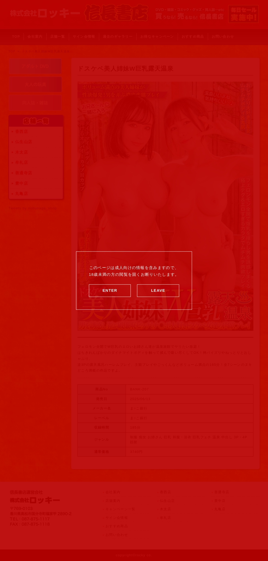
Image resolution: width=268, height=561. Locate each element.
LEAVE (158, 290)
